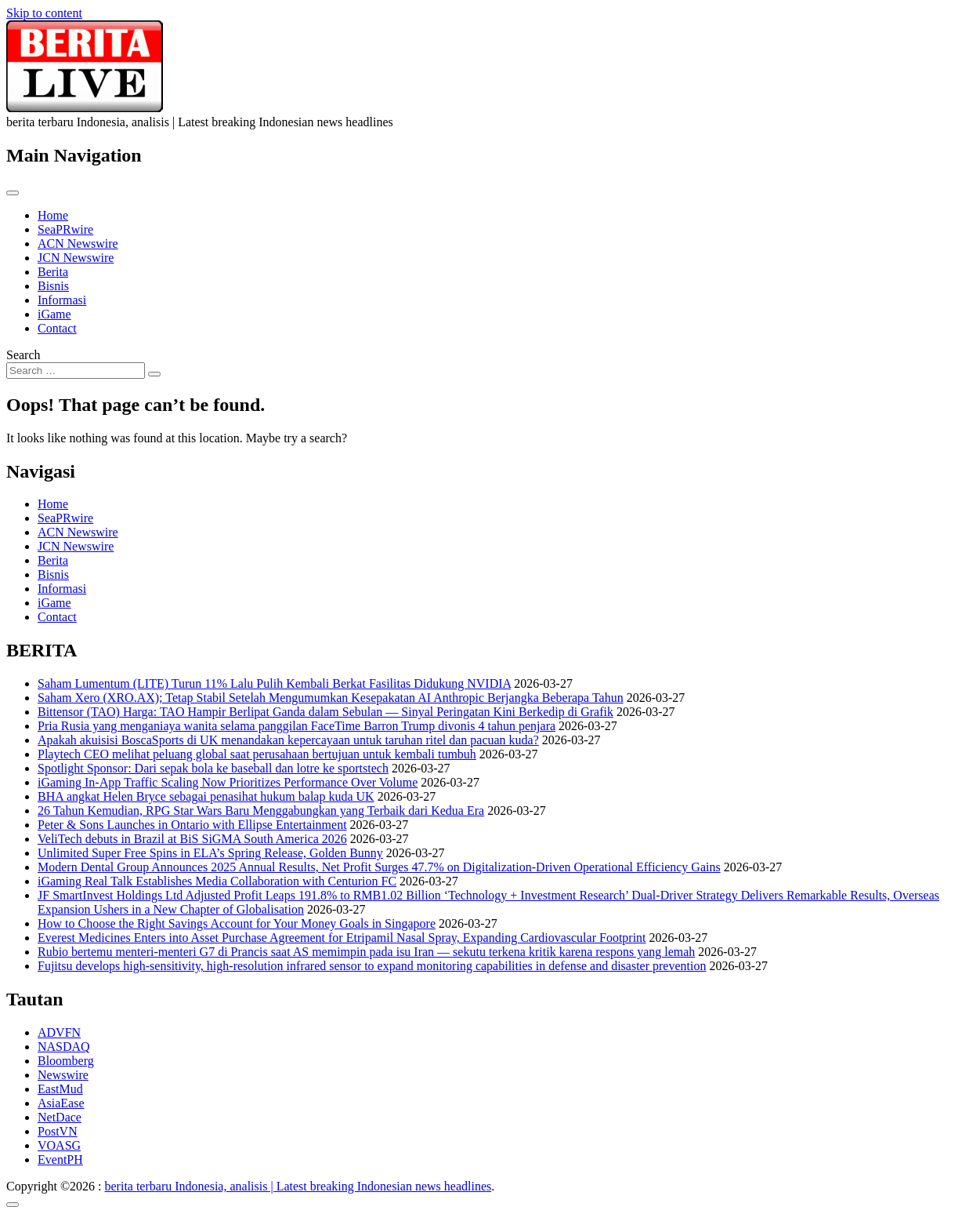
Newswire (63, 1074)
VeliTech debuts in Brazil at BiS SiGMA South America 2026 (192, 838)
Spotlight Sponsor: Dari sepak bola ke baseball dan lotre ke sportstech (213, 768)
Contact (57, 328)
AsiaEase (61, 1103)
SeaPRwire (65, 229)
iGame (54, 314)
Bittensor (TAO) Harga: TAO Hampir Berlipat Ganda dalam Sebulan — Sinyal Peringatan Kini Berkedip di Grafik (325, 711)
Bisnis (53, 286)
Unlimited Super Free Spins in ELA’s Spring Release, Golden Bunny (210, 853)
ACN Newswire (78, 243)
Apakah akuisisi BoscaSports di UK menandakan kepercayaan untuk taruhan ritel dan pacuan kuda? (288, 740)
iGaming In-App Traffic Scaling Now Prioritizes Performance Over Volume (228, 782)
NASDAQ (64, 1046)
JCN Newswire (76, 257)
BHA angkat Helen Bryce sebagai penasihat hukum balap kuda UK (206, 796)
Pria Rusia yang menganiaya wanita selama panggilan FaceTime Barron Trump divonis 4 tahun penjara (296, 725)
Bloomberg (66, 1060)
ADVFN (59, 1032)
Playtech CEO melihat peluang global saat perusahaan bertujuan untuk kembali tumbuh (257, 754)
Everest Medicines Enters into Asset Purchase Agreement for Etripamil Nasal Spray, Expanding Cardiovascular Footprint (342, 937)
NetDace (59, 1117)
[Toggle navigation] (12, 193)
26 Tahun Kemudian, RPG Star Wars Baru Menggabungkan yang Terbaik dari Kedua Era (261, 810)
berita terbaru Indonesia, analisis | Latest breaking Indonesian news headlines (298, 1186)
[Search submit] (154, 374)
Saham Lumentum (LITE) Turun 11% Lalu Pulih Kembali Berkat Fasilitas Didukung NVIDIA (274, 683)
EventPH (60, 1159)
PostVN (58, 1131)
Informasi (62, 300)
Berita (53, 271)
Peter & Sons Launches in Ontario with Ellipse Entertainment (192, 824)
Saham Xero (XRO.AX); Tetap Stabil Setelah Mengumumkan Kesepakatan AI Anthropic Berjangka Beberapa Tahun (331, 697)
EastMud (60, 1089)
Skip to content (44, 13)
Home (53, 215)
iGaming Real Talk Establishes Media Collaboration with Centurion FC (217, 881)
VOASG (59, 1145)
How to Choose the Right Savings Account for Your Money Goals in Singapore (237, 923)
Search (23, 355)
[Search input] (75, 370)
